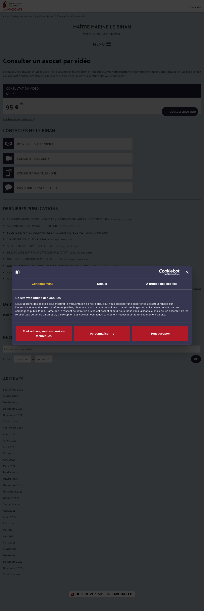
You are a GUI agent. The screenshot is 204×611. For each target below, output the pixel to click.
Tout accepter (160, 333)
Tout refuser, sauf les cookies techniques (44, 333)
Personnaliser (102, 333)
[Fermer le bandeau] (187, 272)
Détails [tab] (102, 283)
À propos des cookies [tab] (162, 283)
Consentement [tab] (42, 283)
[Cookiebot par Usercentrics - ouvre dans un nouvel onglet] (162, 272)
